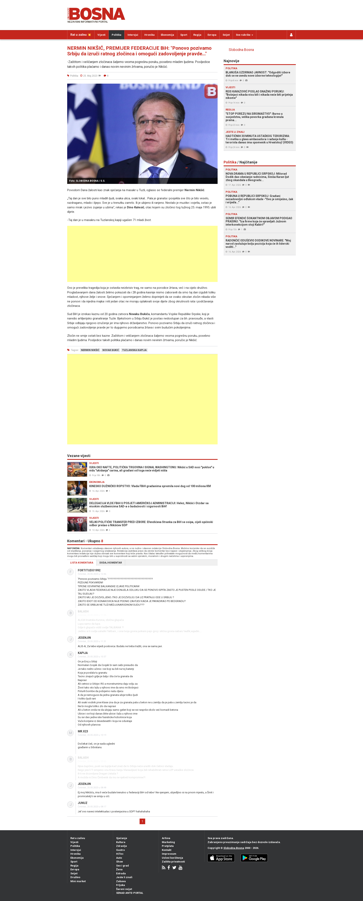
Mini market (78, 881)
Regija (197, 34)
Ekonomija (167, 34)
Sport (183, 34)
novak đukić (110, 350)
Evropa (212, 34)
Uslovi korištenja (172, 857)
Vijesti (101, 34)
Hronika (149, 34)
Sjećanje (121, 838)
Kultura (120, 842)
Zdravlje (121, 845)
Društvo (75, 877)
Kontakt (166, 849)
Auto (119, 857)
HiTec (120, 853)
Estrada (121, 873)
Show (119, 861)
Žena (119, 869)
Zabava (121, 881)
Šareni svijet (124, 889)
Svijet (226, 34)
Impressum (169, 853)
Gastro (120, 849)
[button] (214, 87)
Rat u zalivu (77, 838)
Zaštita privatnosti (173, 861)
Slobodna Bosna (241, 50)
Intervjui (133, 34)
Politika (116, 34)
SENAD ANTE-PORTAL (129, 892)
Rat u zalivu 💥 (80, 34)
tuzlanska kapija (134, 350)
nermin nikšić (90, 350)
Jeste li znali (124, 877)
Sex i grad (122, 865)
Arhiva (166, 838)
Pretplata (168, 845)
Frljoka (120, 885)
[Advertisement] (142, 254)
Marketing (168, 842)
